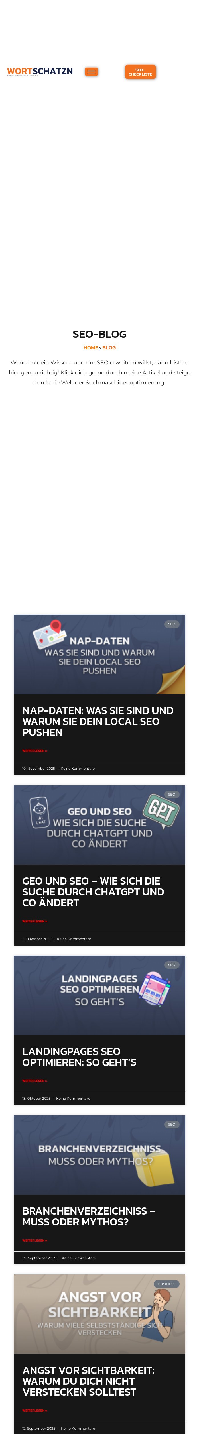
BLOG (109, 347)
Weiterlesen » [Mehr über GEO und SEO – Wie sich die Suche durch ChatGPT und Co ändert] (34, 921)
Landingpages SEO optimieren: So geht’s (79, 1056)
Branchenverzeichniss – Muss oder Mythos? (89, 1216)
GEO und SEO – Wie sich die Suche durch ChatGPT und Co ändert (93, 891)
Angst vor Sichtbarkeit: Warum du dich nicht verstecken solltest (88, 1381)
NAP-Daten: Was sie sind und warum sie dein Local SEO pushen (98, 721)
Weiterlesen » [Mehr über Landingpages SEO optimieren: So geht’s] (34, 1080)
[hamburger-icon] (91, 72)
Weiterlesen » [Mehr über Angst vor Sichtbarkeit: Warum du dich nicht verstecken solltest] (34, 1410)
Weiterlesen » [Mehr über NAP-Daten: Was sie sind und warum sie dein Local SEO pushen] (34, 750)
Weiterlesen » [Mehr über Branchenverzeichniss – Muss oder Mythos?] (34, 1240)
